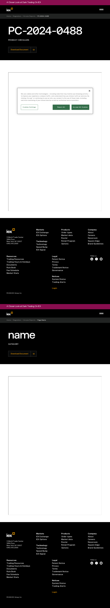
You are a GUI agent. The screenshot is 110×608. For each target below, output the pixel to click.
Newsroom (92, 238)
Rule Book (11, 267)
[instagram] (91, 259)
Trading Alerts (59, 282)
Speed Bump (41, 247)
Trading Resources (15, 259)
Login (54, 288)
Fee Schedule (13, 270)
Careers (91, 235)
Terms (55, 265)
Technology (41, 244)
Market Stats (13, 273)
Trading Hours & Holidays (18, 262)
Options (64, 244)
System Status (59, 279)
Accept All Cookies (80, 107)
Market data (67, 235)
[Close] (89, 91)
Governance (57, 270)
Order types (66, 232)
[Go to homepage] (10, 9)
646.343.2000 (12, 244)
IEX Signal (41, 250)
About (91, 232)
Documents (12, 265)
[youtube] (101, 259)
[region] (55, 101)
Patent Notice (58, 259)
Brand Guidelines (95, 244)
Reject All (61, 107)
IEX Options (41, 235)
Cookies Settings (29, 107)
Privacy (55, 262)
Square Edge (94, 241)
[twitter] (96, 259)
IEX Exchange (42, 232)
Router (64, 238)
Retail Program (68, 241)
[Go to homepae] (11, 230)
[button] (101, 9)
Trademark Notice (60, 267)
